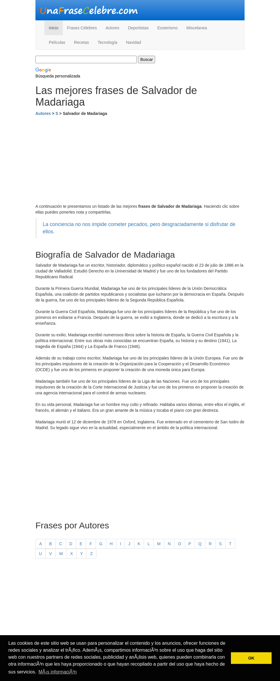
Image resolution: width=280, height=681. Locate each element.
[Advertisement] (140, 159)
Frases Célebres (82, 28)
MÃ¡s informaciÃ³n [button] (57, 671)
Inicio (53, 28)
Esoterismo (167, 28)
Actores (112, 28)
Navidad (133, 42)
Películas (57, 42)
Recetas (81, 42)
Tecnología (107, 42)
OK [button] (251, 658)
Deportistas (138, 28)
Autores (43, 113)
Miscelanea (196, 28)
